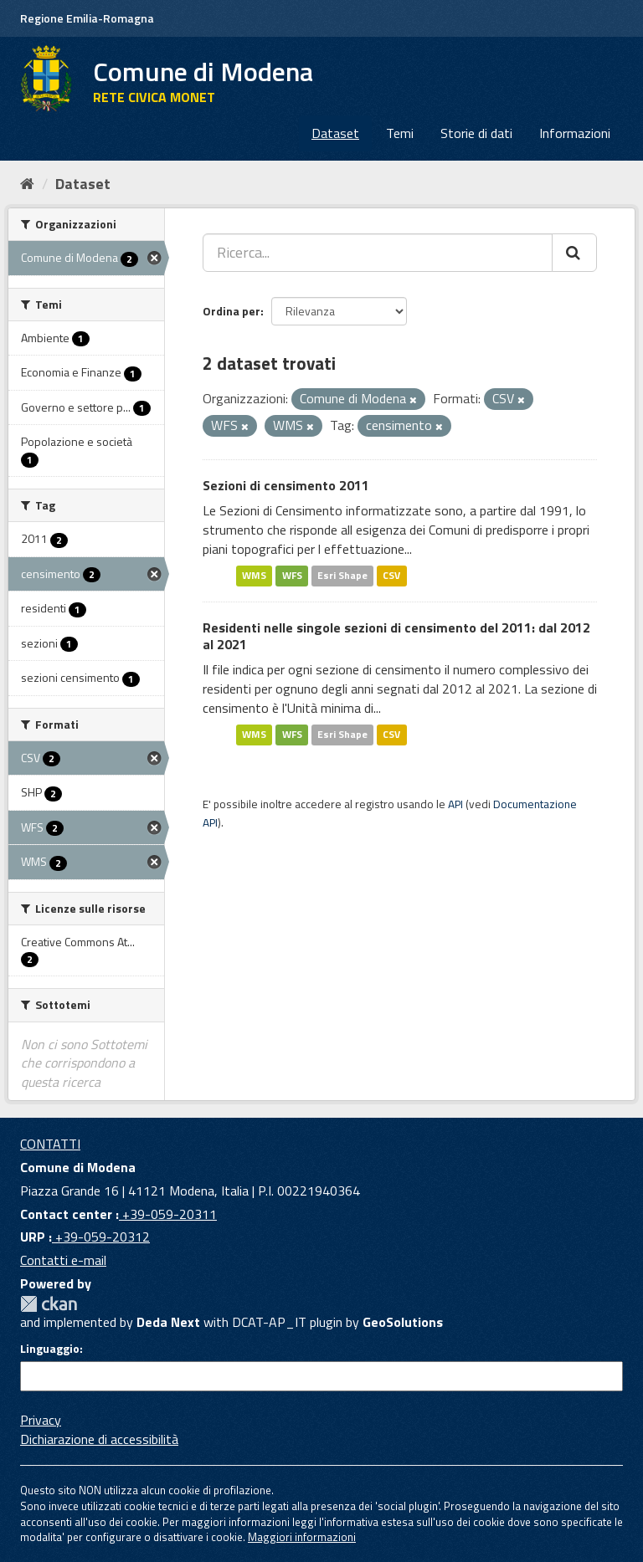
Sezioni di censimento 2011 (286, 485)
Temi (400, 133)
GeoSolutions (403, 1322)
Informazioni (574, 133)
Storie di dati (476, 133)
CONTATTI (50, 1144)
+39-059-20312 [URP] (101, 1237)
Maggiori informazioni (302, 1537)
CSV (391, 576)
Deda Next (168, 1322)
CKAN (48, 1304)
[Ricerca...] (378, 252)
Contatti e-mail (63, 1260)
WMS (254, 576)
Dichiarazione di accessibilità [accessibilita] (99, 1439)
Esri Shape (342, 576)
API (455, 804)
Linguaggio (50, 1348)
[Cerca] (574, 252)
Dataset (335, 133)
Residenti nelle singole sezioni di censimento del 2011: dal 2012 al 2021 (396, 636)
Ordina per (231, 311)
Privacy (40, 1420)
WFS (292, 576)
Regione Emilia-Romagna (87, 18)
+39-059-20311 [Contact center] (168, 1214)
